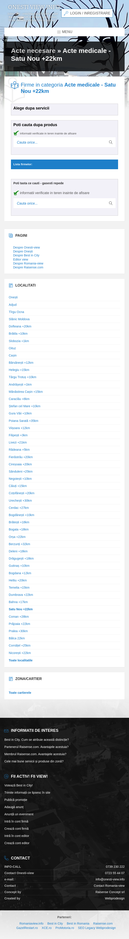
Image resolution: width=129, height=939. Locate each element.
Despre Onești (23, 251)
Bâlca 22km (17, 638)
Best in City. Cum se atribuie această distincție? (36, 739)
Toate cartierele (20, 692)
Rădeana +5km (19, 449)
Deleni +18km (18, 551)
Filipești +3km (18, 435)
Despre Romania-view (28, 263)
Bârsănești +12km (21, 362)
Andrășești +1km (20, 384)
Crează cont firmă (16, 828)
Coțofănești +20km (21, 493)
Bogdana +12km (20, 573)
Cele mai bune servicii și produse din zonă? (34, 761)
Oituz (12, 348)
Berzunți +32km (19, 544)
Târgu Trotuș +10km (22, 377)
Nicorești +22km (20, 653)
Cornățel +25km (19, 645)
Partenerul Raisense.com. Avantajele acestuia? (36, 747)
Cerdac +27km (19, 507)
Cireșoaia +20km (20, 464)
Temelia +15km (19, 587)
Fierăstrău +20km (21, 457)
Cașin (13, 355)
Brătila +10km (18, 333)
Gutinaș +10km (19, 565)
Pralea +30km (18, 631)
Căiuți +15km (18, 486)
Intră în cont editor (16, 836)
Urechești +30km (20, 500)
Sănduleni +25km (21, 471)
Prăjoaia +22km (19, 624)
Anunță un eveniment (18, 814)
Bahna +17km (18, 602)
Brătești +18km (19, 522)
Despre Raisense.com (28, 267)
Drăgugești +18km (21, 558)
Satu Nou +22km (21, 609)
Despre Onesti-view (26, 247)
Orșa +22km (17, 537)
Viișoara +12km (19, 428)
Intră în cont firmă (16, 821)
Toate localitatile (21, 660)
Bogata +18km (19, 529)
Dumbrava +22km (21, 594)
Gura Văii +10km (20, 413)
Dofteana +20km (20, 326)
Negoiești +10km (20, 478)
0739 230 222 (115, 866)
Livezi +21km (18, 442)
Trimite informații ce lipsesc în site (27, 792)
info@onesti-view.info (110, 879)
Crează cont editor (16, 843)
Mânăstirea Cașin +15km (26, 391)
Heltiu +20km (18, 580)
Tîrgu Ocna (16, 312)
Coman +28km (19, 616)
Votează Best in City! (18, 785)
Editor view (20, 259)
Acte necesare (33, 50)
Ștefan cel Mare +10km (24, 406)
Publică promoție (15, 800)
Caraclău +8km (19, 399)
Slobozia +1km (19, 341)
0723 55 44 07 (115, 873)
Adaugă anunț (13, 807)
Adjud (13, 304)
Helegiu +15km (19, 370)
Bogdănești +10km (21, 515)
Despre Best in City (26, 255)
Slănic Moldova (19, 319)
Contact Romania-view (109, 885)
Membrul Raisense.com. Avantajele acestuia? (35, 754)
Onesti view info (34, 7)
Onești (13, 297)
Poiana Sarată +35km (23, 421)
